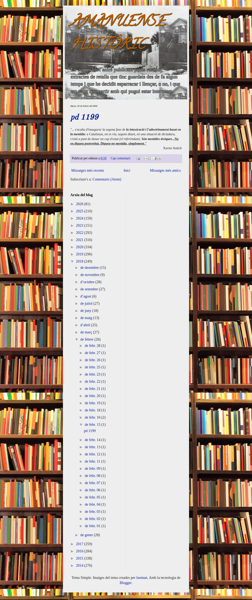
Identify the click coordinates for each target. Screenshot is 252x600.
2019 (80, 254)
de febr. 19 (93, 403)
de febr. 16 (93, 417)
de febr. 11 (93, 461)
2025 (80, 211)
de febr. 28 (93, 346)
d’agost (86, 296)
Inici (127, 170)
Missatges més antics (165, 170)
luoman (141, 578)
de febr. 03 (93, 511)
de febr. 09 (93, 468)
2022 (80, 233)
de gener (87, 535)
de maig (86, 318)
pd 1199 (84, 117)
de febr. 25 (93, 367)
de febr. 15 (93, 424)
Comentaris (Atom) (107, 179)
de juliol (86, 303)
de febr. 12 (93, 454)
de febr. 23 (93, 374)
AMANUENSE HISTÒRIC (117, 34)
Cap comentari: (121, 158)
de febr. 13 (93, 447)
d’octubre (87, 282)
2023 (80, 225)
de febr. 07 (93, 483)
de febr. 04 (93, 504)
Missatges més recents (87, 170)
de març (86, 332)
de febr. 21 (93, 389)
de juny (86, 311)
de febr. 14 (93, 440)
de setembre (89, 289)
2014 (80, 565)
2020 (80, 247)
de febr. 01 (93, 526)
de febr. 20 (93, 396)
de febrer (87, 339)
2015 (80, 558)
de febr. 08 (93, 476)
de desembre (90, 268)
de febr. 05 (93, 497)
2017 (80, 544)
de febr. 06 (93, 490)
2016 (80, 551)
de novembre (90, 275)
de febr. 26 (93, 360)
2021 (80, 240)
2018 (80, 261)
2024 (80, 218)
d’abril (85, 325)
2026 (80, 204)
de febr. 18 (93, 410)
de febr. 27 (93, 353)
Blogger (125, 583)
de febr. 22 (93, 381)
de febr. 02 (93, 519)
